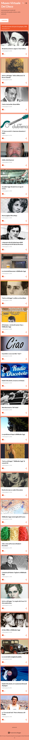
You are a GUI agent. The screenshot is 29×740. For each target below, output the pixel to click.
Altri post (14, 727)
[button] (26, 54)
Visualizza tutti (6, 28)
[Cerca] (23, 3)
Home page (4, 20)
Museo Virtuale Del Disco (10, 4)
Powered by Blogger (14, 732)
